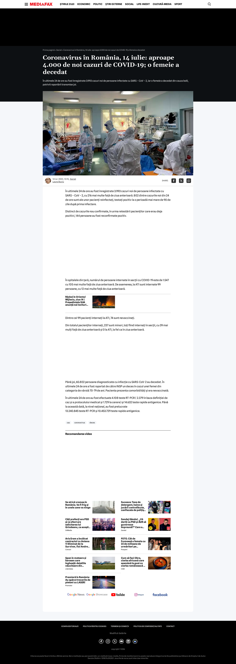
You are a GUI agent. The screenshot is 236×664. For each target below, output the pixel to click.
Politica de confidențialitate (148, 626)
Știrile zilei (67, 4)
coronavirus (79, 422)
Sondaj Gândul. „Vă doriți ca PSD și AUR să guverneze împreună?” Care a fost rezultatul (133, 523)
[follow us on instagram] (139, 595)
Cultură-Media (162, 4)
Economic (83, 4)
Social (129, 4)
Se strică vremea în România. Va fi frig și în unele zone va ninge (77, 505)
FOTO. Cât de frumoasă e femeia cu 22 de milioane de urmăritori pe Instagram (133, 542)
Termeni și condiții (120, 626)
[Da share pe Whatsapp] (188, 180)
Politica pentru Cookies (94, 626)
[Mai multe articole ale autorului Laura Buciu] (48, 181)
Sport (178, 4)
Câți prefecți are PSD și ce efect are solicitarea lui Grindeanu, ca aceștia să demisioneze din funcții (77, 523)
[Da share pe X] (181, 180)
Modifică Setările (118, 633)
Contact (170, 626)
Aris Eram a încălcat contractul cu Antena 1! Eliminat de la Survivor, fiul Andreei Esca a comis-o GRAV (77, 542)
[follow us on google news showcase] (96, 595)
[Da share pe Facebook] (173, 180)
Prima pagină (49, 50)
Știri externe (113, 4)
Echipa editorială (69, 626)
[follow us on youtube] (118, 595)
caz (68, 422)
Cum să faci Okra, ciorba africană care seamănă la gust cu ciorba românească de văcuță (133, 562)
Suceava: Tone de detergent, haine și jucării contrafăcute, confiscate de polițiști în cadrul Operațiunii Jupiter (133, 506)
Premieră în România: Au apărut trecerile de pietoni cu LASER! (77, 580)
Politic (97, 4)
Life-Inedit (143, 4)
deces (92, 422)
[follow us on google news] (75, 595)
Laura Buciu (58, 182)
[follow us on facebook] (160, 595)
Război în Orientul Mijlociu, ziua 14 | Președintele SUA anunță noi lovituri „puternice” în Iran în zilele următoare (77, 301)
